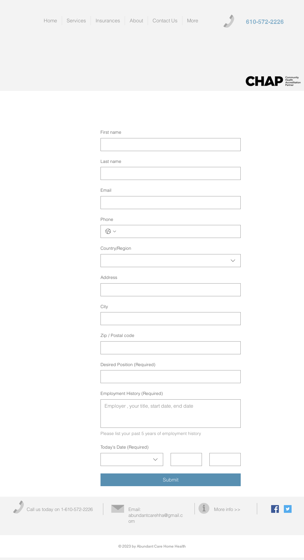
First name (111, 132)
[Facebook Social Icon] (275, 509)
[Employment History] (170, 413)
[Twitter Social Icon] (288, 509)
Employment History (132, 394)
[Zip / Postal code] (169, 348)
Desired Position (128, 365)
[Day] (184, 459)
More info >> (227, 509)
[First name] (169, 144)
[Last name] (169, 173)
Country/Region (116, 248)
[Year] (223, 459)
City (104, 306)
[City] (169, 318)
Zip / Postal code (117, 335)
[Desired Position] (169, 376)
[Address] (169, 290)
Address (109, 277)
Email (106, 190)
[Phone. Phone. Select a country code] (111, 231)
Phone (107, 219)
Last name (111, 161)
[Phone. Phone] (177, 231)
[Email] (169, 202)
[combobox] (170, 260)
